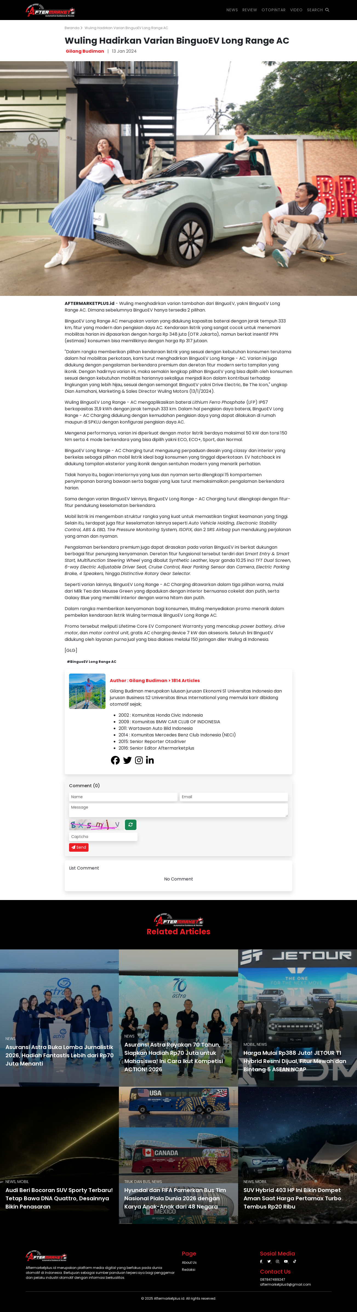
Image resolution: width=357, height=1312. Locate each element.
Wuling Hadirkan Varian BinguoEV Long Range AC (126, 28)
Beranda (73, 28)
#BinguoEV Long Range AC (91, 661)
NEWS (232, 10)
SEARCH (318, 10)
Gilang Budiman (85, 51)
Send (79, 847)
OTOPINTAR (274, 10)
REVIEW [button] (249, 10)
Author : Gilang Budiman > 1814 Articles (155, 680)
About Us (189, 1262)
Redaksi (188, 1269)
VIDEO (296, 10)
